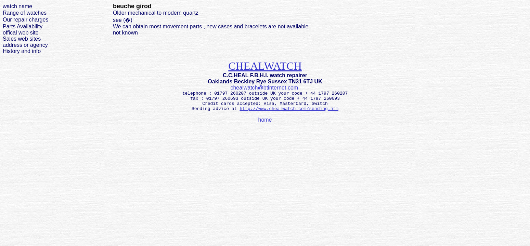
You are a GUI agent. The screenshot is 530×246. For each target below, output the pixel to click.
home (265, 120)
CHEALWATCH (265, 66)
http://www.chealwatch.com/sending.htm (289, 108)
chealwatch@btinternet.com (264, 88)
